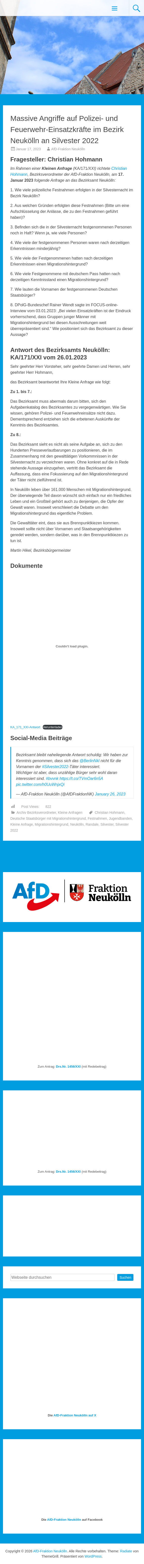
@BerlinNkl (89, 761)
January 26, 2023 (110, 794)
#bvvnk (52, 778)
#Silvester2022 (55, 767)
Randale (92, 824)
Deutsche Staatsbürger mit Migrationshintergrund (48, 818)
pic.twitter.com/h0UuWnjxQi (40, 784)
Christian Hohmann (109, 813)
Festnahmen (97, 818)
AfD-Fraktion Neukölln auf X (74, 1415)
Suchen (125, 1277)
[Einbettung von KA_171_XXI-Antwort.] (72, 646)
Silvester (107, 824)
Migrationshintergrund (51, 824)
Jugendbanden (120, 818)
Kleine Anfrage (21, 824)
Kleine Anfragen (70, 813)
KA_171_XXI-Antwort (25, 727)
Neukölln (77, 824)
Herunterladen (53, 727)
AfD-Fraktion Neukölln (68, 149)
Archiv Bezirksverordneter (36, 813)
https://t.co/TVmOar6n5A (81, 778)
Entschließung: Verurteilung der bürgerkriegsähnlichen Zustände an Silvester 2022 (110, 859)
